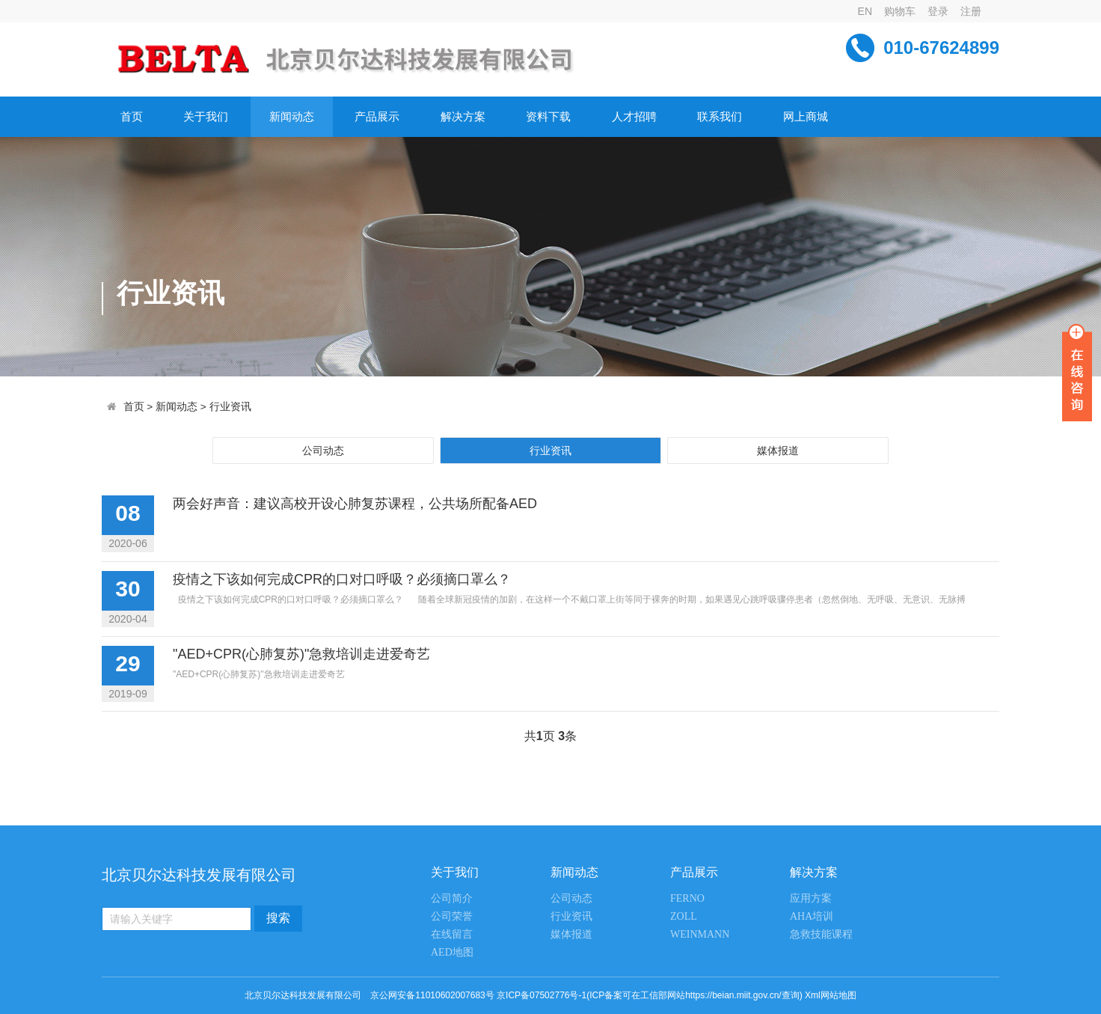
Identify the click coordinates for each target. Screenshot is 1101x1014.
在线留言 (452, 934)
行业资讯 (230, 406)
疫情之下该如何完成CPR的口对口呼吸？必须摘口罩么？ (342, 579)
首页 (131, 116)
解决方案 (463, 116)
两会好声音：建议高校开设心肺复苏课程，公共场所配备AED (355, 503)
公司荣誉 (452, 916)
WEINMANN (699, 934)
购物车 (900, 11)
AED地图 (452, 952)
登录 (937, 11)
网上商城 (805, 116)
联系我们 (719, 116)
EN (865, 11)
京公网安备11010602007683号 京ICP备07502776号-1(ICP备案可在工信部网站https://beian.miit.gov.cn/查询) (586, 995)
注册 (970, 11)
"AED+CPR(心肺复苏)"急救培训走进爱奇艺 (301, 654)
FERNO (687, 898)
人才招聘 (634, 116)
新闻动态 (291, 116)
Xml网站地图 (830, 995)
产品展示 (377, 116)
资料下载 (548, 116)
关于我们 (205, 116)
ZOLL (683, 916)
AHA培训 (811, 916)
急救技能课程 (821, 934)
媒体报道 (778, 450)
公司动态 (323, 450)
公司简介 (452, 898)
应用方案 (811, 898)
